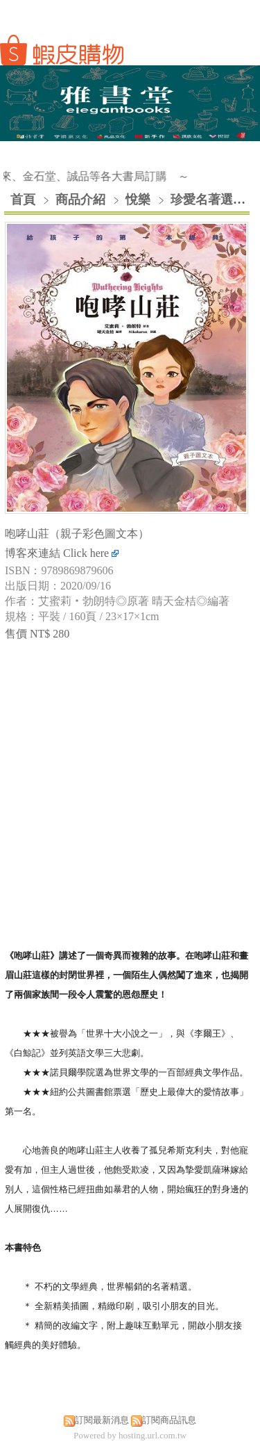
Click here (91, 553)
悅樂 (137, 199)
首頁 (22, 199)
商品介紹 (82, 199)
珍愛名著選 (202, 199)
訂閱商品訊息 (169, 1420)
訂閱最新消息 (102, 1420)
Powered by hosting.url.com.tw (130, 1435)
